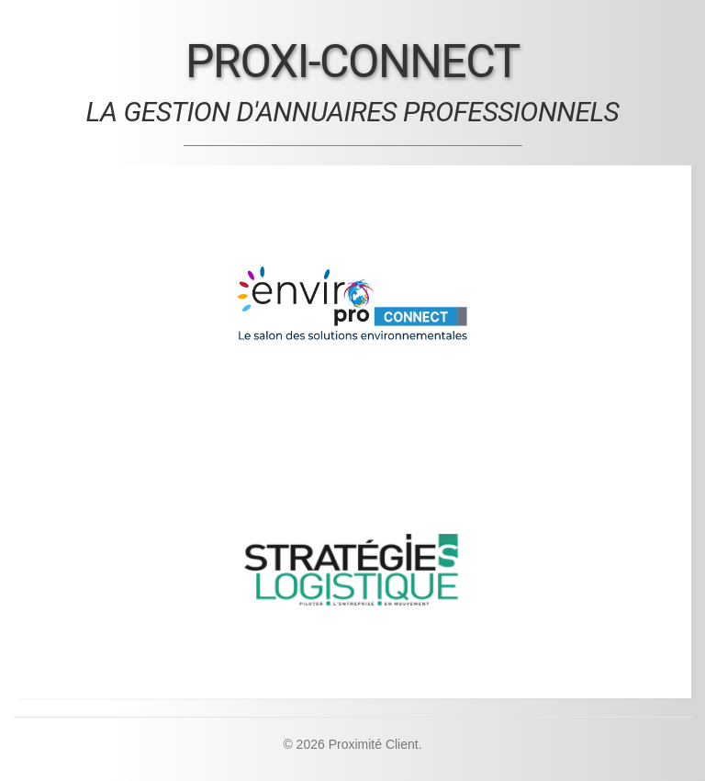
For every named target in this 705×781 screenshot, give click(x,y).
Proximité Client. (375, 744)
